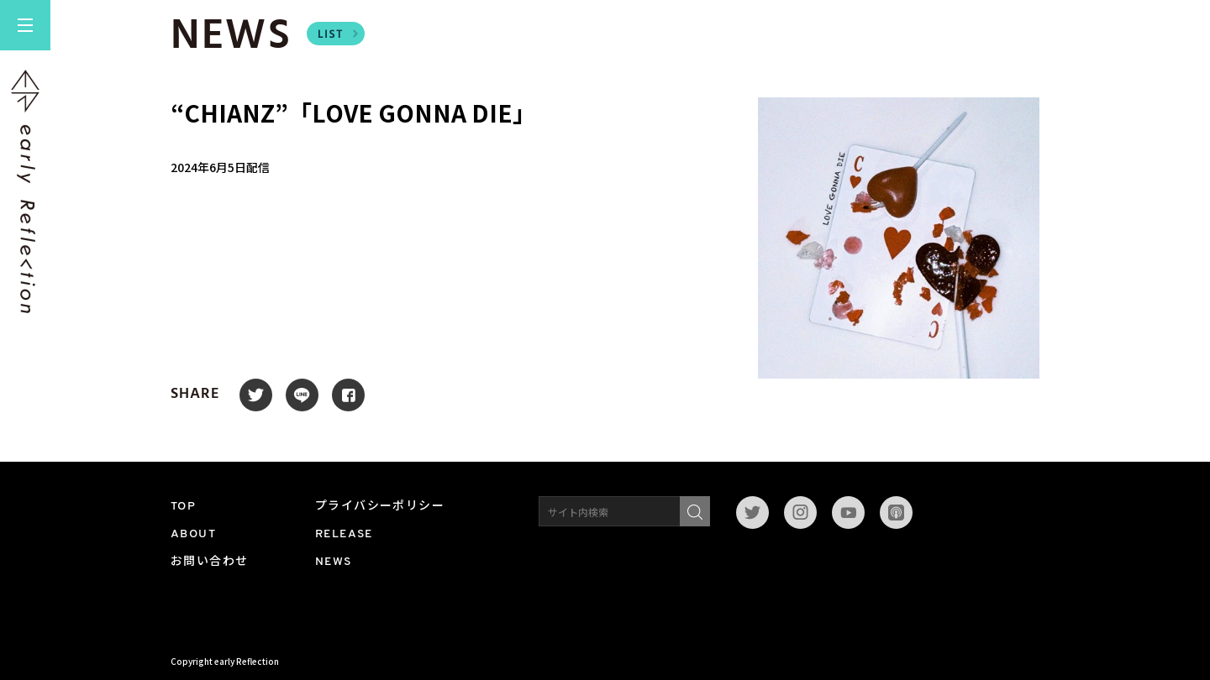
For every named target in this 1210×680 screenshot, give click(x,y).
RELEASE (344, 534)
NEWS (333, 562)
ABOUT (193, 534)
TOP (183, 506)
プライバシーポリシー (380, 506)
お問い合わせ (209, 562)
